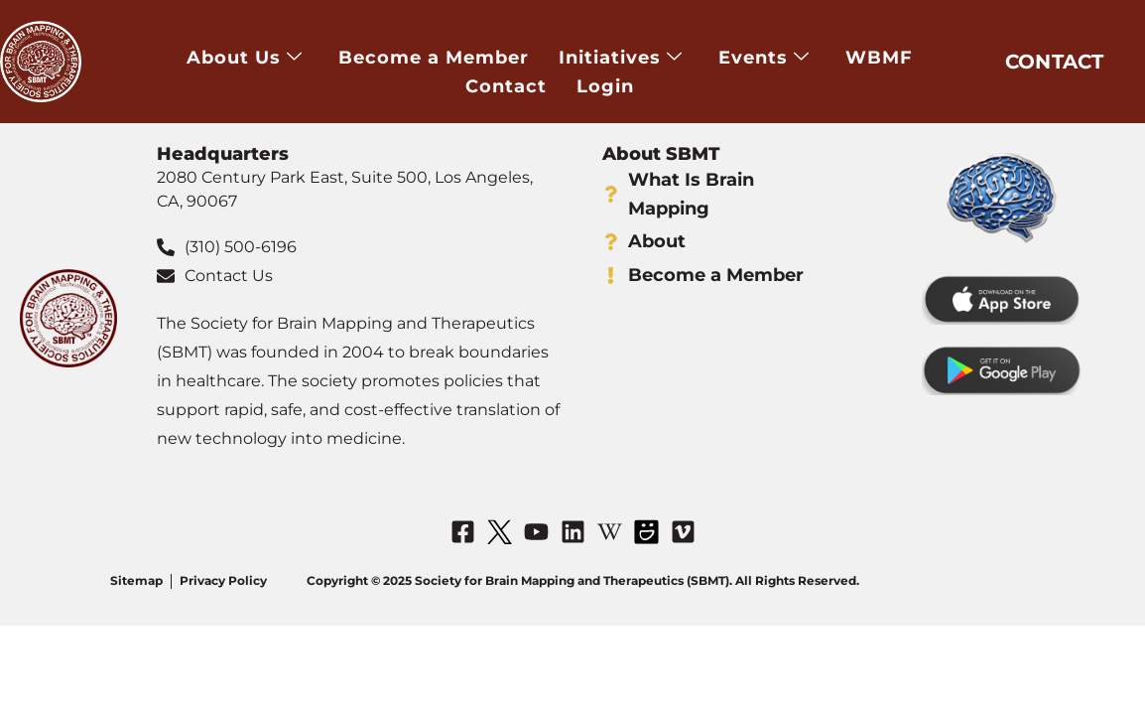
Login (605, 85)
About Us (245, 58)
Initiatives (621, 58)
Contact (506, 85)
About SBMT (660, 154)
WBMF (879, 58)
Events (764, 58)
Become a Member (433, 58)
